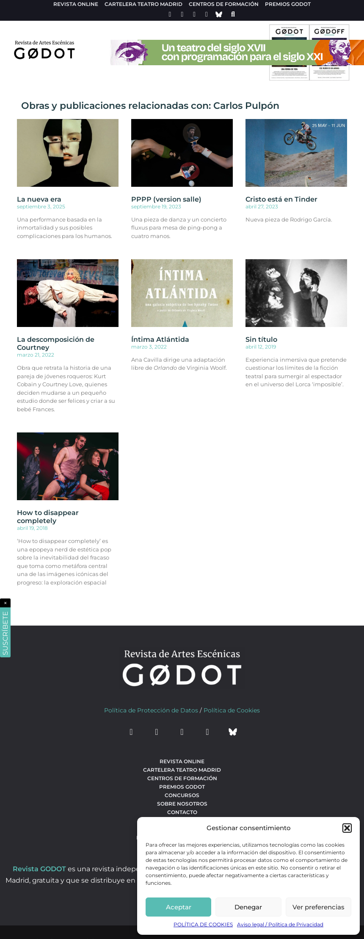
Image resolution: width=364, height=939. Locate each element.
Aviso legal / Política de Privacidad (280, 924)
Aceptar (178, 907)
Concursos (182, 795)
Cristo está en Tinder (281, 199)
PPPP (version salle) (166, 199)
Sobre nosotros (182, 804)
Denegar (248, 907)
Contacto (182, 812)
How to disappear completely (48, 517)
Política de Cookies (232, 710)
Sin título (261, 339)
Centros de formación (224, 4)
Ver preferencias (318, 907)
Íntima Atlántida (160, 339)
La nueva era (39, 199)
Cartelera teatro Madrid (143, 4)
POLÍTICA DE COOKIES (203, 924)
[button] (347, 828)
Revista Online (75, 4)
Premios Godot (288, 4)
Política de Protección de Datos (151, 710)
